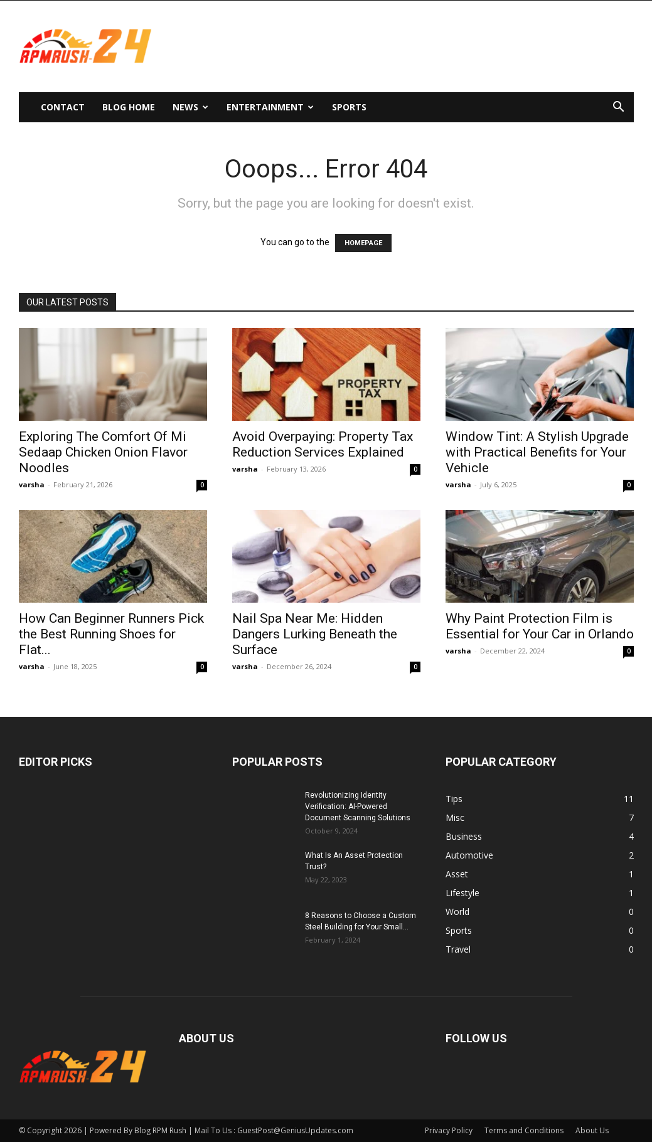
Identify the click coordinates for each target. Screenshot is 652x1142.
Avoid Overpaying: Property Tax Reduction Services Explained (322, 444)
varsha (32, 484)
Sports (349, 107)
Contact (63, 107)
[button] (619, 108)
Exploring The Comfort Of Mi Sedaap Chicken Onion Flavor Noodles (103, 452)
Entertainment (270, 107)
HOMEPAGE (363, 243)
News (190, 107)
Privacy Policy (449, 1130)
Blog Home (128, 107)
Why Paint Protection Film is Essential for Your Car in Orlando (540, 626)
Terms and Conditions (524, 1130)
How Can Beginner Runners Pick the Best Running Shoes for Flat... (111, 634)
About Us (592, 1130)
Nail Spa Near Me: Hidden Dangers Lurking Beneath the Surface (314, 634)
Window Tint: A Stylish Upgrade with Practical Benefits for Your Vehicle (537, 452)
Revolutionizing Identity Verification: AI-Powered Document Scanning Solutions (357, 806)
